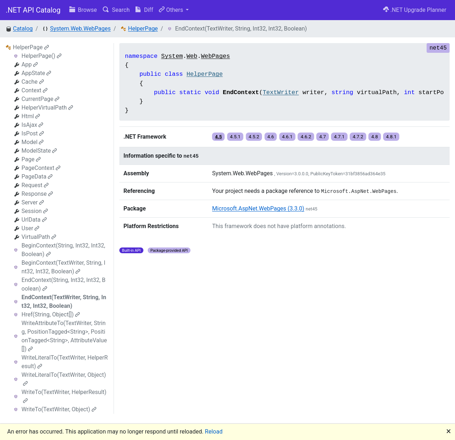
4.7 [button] (322, 136)
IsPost (33, 133)
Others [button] (171, 9)
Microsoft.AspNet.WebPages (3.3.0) (258, 208)
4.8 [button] (374, 136)
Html (31, 116)
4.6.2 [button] (305, 136)
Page (31, 159)
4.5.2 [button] (254, 136)
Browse (83, 9)
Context (34, 90)
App (30, 64)
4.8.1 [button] (391, 136)
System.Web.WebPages (80, 28)
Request (35, 185)
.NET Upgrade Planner (414, 9)
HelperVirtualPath (47, 107)
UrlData (34, 219)
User (31, 228)
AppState (36, 73)
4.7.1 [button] (339, 136)
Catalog (23, 28)
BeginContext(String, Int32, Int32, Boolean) (63, 250)
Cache (33, 81)
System (172, 56)
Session (35, 211)
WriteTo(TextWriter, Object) (59, 409)
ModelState (39, 150)
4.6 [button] (270, 136)
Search (116, 9)
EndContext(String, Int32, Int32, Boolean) (64, 284)
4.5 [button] (218, 136)
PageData (37, 176)
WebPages (215, 56)
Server (33, 202)
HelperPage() (41, 55)
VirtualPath (39, 236)
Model (33, 142)
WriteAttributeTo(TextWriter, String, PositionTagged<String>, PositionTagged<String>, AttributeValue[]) (64, 336)
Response (37, 193)
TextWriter (281, 92)
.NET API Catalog (33, 10)
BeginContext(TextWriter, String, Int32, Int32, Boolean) (63, 267)
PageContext (41, 168)
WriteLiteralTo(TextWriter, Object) (64, 378)
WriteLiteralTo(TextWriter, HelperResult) (65, 362)
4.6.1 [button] (287, 136)
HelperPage (143, 28)
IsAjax (32, 124)
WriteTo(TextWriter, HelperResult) (64, 396)
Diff (144, 9)
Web (192, 56)
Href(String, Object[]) (51, 314)
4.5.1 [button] (235, 136)
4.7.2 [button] (358, 136)
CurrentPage (41, 99)
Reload (213, 431)
